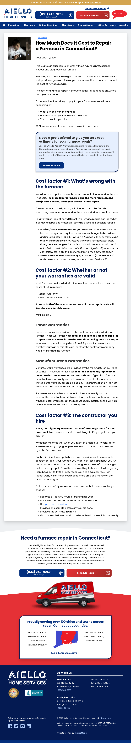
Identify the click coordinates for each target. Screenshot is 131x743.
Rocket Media (81, 733)
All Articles (42, 37)
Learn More (95, 2)
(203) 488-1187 (63, 708)
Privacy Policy (106, 718)
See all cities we (65, 653)
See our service (97, 8)
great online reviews (56, 504)
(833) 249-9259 (64, 690)
